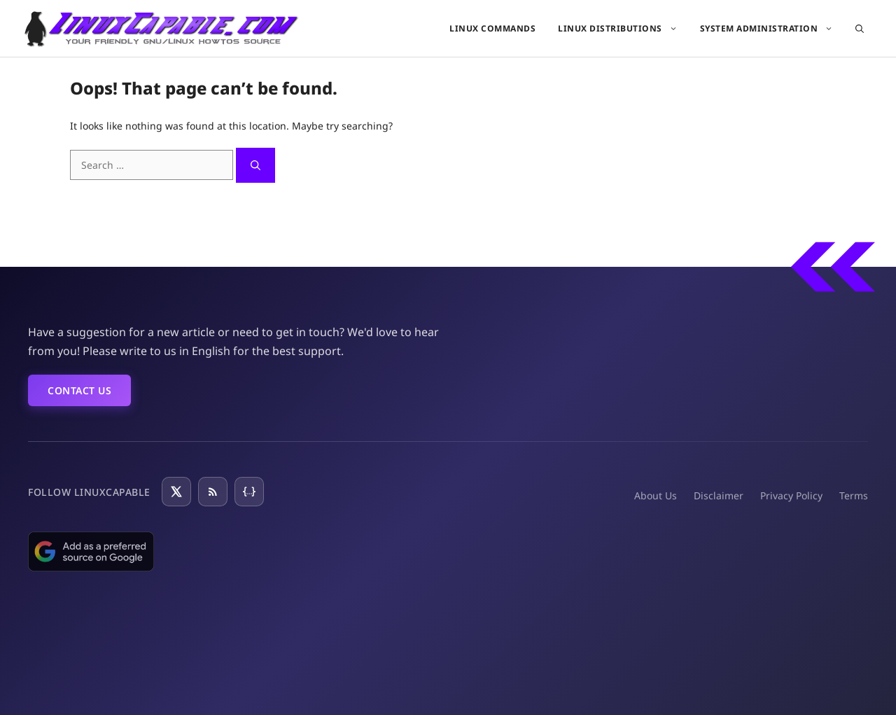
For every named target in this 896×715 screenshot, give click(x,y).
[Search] (255, 165)
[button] (859, 28)
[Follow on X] (176, 491)
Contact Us (79, 390)
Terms (853, 495)
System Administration (772, 28)
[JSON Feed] (249, 491)
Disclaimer (718, 495)
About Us (655, 495)
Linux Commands (492, 28)
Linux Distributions (623, 28)
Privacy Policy (791, 495)
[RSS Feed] (212, 491)
